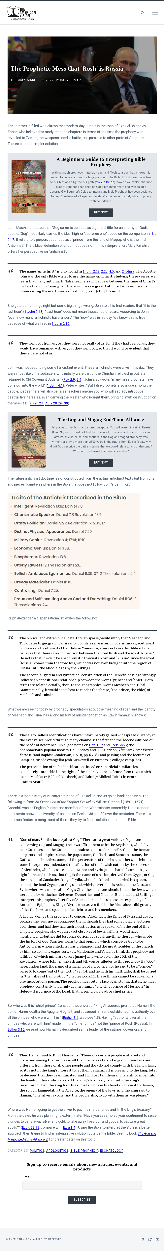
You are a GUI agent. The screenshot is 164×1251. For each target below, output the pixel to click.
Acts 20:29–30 (57, 403)
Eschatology (114, 1150)
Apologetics (58, 1150)
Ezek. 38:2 (120, 744)
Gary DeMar (71, 80)
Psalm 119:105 (105, 182)
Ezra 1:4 (70, 1127)
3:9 (79, 379)
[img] (142, 12)
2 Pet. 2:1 (37, 403)
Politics (38, 1150)
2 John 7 (130, 271)
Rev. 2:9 (69, 379)
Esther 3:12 (16, 1029)
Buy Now (101, 212)
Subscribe (82, 1199)
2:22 (105, 271)
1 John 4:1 (55, 385)
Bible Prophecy (86, 1150)
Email (27, 1177)
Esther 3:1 (71, 1017)
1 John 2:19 (61, 323)
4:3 (113, 271)
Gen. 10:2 (96, 744)
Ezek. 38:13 (31, 1127)
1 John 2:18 (92, 271)
